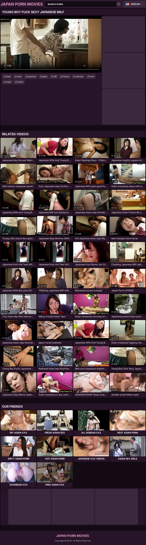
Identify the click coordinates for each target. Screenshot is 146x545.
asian (19, 76)
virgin (8, 82)
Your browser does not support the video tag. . (51, 44)
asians (20, 82)
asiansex (79, 76)
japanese (32, 76)
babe (8, 76)
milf (55, 76)
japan (44, 76)
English (135, 4)
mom (92, 76)
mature (66, 76)
